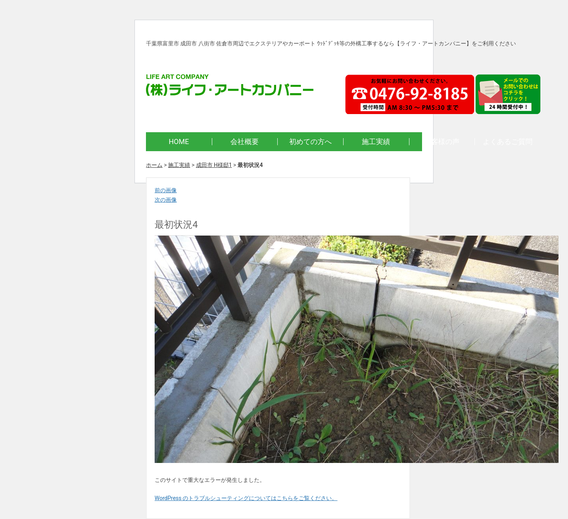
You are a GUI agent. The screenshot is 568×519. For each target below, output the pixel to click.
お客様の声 (442, 141)
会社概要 (244, 141)
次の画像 (166, 200)
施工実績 (376, 141)
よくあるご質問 (507, 141)
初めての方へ (310, 141)
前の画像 (166, 190)
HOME (179, 141)
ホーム (154, 165)
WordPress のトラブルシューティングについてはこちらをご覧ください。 (246, 498)
